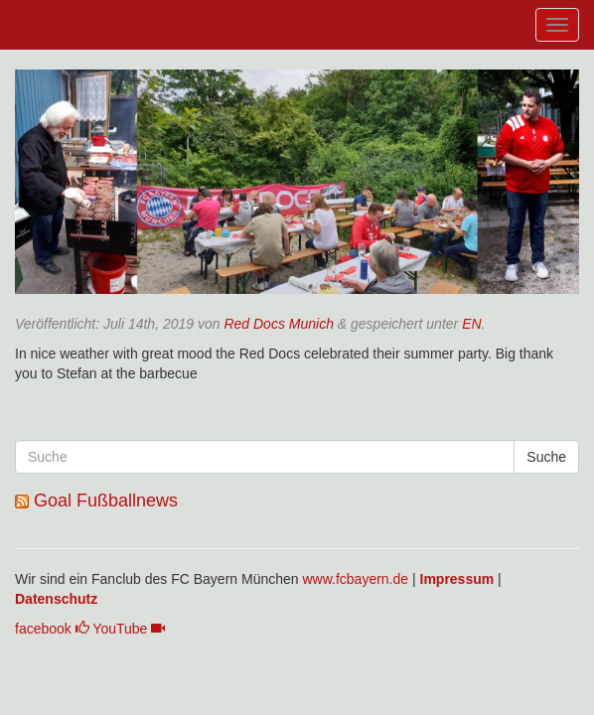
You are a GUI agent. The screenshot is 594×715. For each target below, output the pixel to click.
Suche (546, 457)
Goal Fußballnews (106, 500)
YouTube (128, 629)
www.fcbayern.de (355, 579)
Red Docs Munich (278, 324)
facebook (52, 629)
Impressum (457, 579)
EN (471, 324)
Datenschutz (56, 599)
